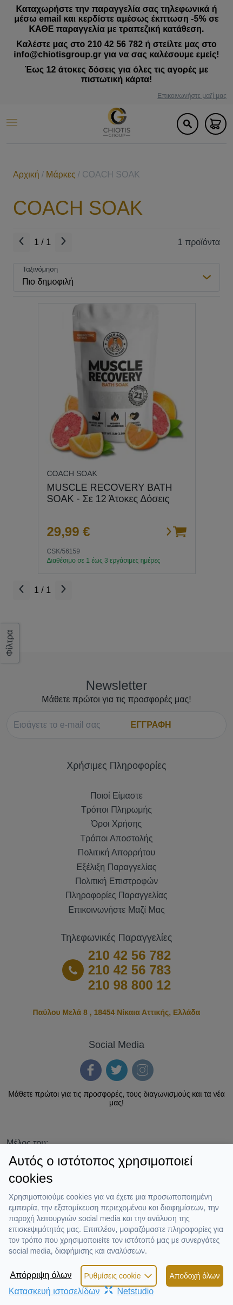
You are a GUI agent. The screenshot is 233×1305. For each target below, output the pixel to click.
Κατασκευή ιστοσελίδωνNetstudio (81, 1291)
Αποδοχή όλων (194, 1275)
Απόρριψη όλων (40, 1275)
